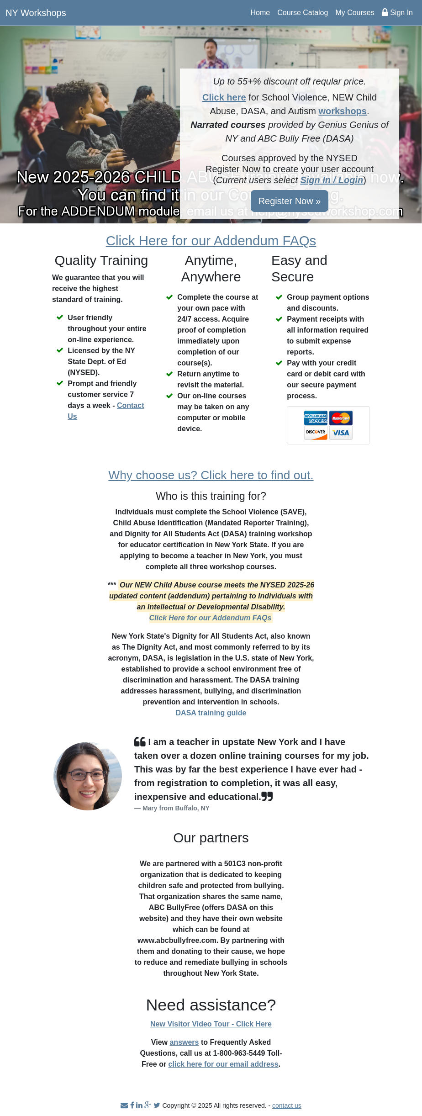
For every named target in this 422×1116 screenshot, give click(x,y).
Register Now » (289, 201)
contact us (286, 1105)
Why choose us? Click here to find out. (210, 475)
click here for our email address (224, 1064)
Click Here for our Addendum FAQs (211, 240)
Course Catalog (302, 12)
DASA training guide (211, 713)
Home (260, 12)
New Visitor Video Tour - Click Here (211, 1024)
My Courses (354, 12)
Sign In (397, 12)
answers (184, 1042)
